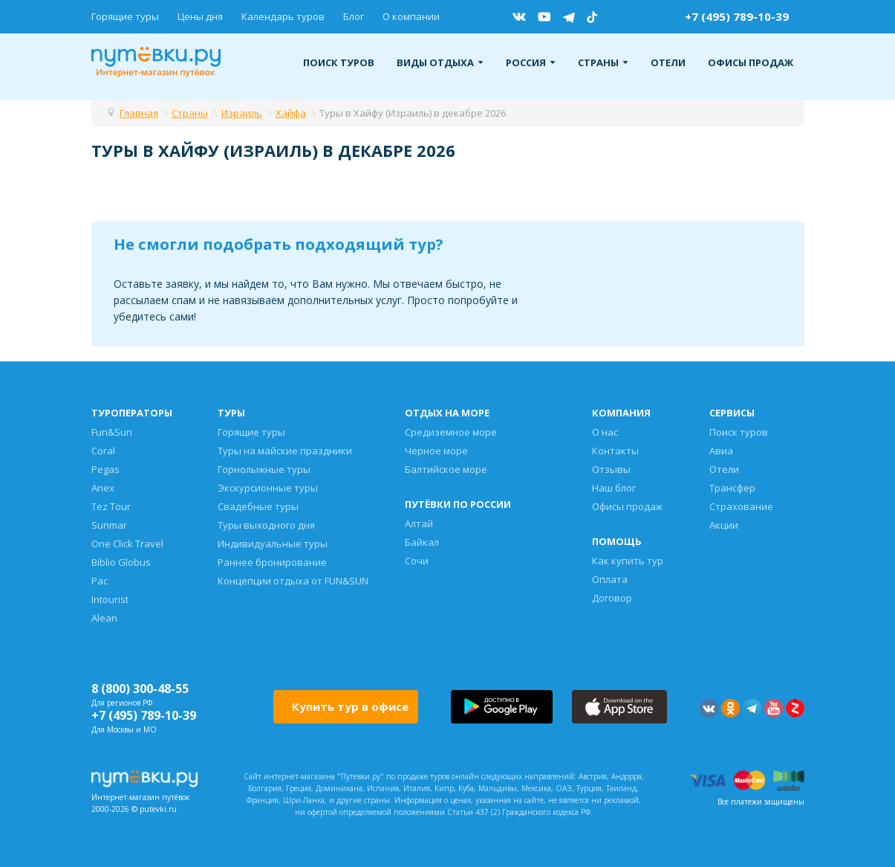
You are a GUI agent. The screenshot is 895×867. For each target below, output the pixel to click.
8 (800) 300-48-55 (140, 688)
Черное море (436, 450)
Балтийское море (446, 469)
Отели (668, 62)
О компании (411, 16)
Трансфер (732, 487)
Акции (723, 525)
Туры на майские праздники (285, 450)
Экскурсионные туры (268, 487)
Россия (531, 62)
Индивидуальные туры (273, 543)
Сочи (417, 560)
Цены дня (200, 16)
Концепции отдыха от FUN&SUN (293, 580)
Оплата (610, 579)
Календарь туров (283, 16)
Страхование (741, 506)
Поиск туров (338, 62)
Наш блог (614, 487)
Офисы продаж (750, 62)
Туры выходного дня (266, 525)
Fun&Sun (111, 432)
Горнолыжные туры (264, 469)
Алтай (419, 523)
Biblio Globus (121, 562)
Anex (102, 487)
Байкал (422, 542)
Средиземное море (451, 432)
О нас (605, 432)
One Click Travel (127, 543)
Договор (612, 598)
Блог (353, 16)
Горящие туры (125, 16)
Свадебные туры (258, 506)
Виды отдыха (440, 62)
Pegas (105, 469)
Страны (603, 62)
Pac (99, 580)
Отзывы (611, 469)
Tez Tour (111, 506)
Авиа (721, 450)
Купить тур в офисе (350, 706)
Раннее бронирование (272, 562)
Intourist (109, 599)
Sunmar (109, 525)
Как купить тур (627, 560)
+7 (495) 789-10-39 (737, 16)
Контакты (615, 450)
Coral (103, 450)
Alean (104, 618)
